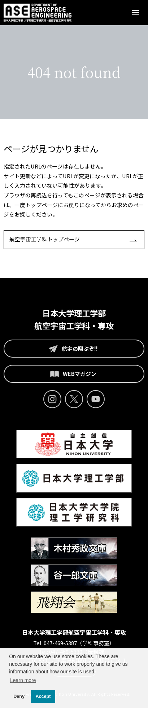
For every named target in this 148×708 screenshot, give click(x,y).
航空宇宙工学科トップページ (44, 239)
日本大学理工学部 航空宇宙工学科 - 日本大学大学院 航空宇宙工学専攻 (37, 13)
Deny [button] (19, 696)
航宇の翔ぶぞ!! (71, 348)
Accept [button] (43, 696)
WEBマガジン (71, 374)
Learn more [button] (23, 680)
